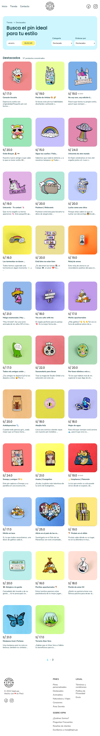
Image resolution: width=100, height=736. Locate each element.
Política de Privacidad (80, 692)
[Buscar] (21, 43)
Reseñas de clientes (62, 726)
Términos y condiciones (81, 685)
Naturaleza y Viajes (61, 698)
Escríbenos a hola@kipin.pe (65, 729)
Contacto (24, 6)
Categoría (56, 38)
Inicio (4, 6)
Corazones (57, 702)
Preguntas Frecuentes (63, 722)
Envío (78, 697)
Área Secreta (59, 706)
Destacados (21, 22)
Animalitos (58, 694)
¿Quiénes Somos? (61, 718)
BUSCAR (28, 43)
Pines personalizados (59, 685)
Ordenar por (80, 38)
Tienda (13, 6)
